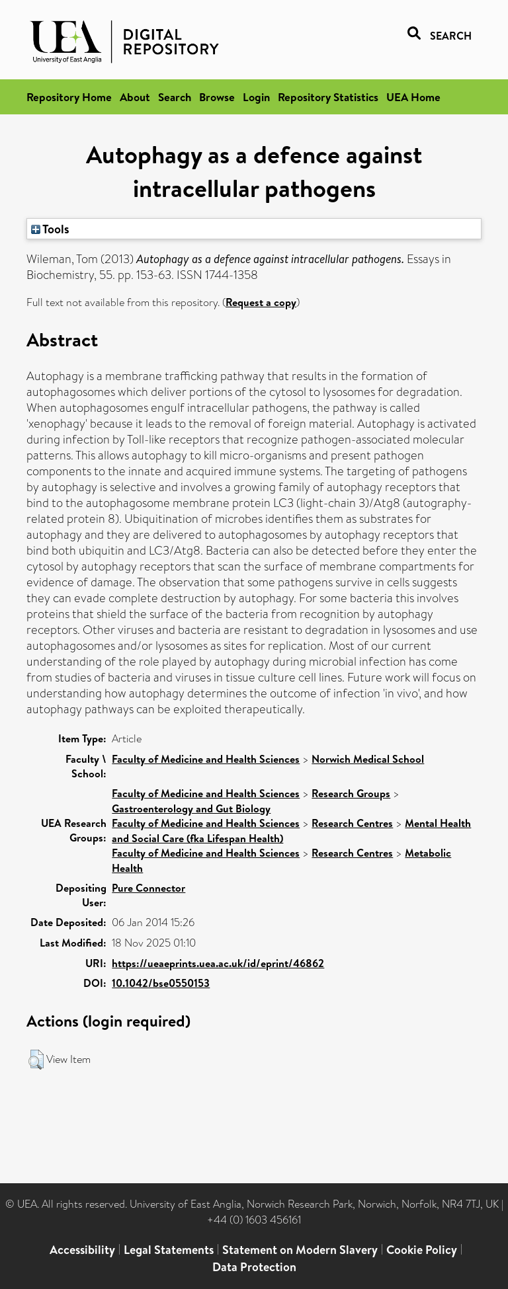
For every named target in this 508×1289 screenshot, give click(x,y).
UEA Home (413, 96)
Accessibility (82, 1249)
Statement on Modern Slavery (300, 1249)
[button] (36, 1060)
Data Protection (254, 1267)
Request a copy (261, 302)
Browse (217, 96)
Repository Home (69, 96)
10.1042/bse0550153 (161, 983)
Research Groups (351, 793)
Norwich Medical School (368, 759)
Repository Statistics (328, 96)
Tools (50, 228)
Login (256, 96)
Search (174, 96)
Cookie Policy (421, 1249)
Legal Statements (169, 1249)
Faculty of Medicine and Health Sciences (206, 759)
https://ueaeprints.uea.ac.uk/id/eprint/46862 (218, 963)
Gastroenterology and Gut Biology (191, 808)
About (135, 96)
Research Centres (352, 823)
